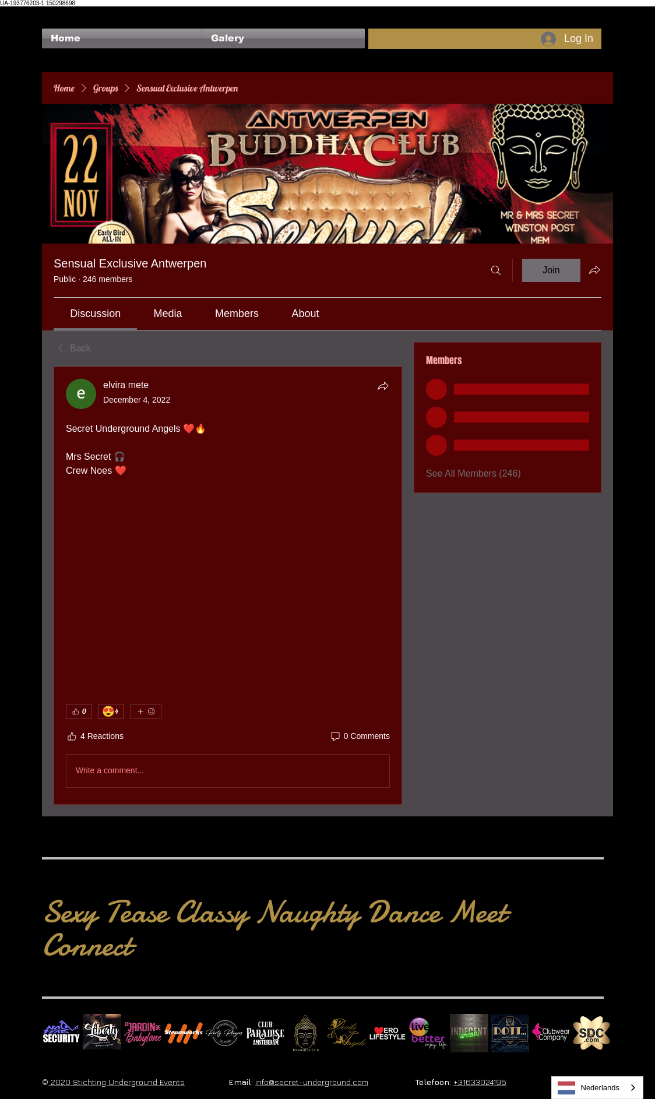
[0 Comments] (359, 736)
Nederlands (589, 1088)
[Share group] (594, 270)
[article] (228, 586)
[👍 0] (78, 711)
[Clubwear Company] (550, 1033)
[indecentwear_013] (469, 1033)
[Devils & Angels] (347, 1033)
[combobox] (597, 1087)
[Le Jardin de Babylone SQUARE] (143, 1033)
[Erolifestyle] (387, 1033)
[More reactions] (146, 711)
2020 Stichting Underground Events (116, 1082)
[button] (283, 38)
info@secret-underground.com (311, 1082)
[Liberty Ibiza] (102, 1033)
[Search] (496, 270)
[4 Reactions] (95, 736)
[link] (95, 313)
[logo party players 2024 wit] (224, 1033)
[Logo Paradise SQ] (265, 1033)
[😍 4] (111, 711)
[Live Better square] (428, 1033)
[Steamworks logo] (183, 1033)
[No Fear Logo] (61, 1033)
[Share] (383, 386)
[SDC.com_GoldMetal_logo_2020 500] (591, 1033)
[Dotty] (510, 1033)
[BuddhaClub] (306, 1033)
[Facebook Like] (64, 12)
